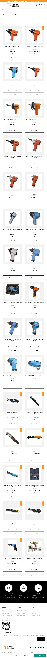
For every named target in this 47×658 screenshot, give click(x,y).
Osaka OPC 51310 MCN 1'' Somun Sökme (34, 119)
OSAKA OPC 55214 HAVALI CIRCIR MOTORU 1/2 (34, 450)
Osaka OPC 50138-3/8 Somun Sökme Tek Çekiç (12, 340)
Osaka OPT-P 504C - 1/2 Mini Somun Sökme (12, 229)
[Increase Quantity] (17, 54)
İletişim (4, 612)
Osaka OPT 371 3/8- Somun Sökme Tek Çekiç (12, 376)
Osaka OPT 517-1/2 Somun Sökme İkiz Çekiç (35, 266)
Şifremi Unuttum (36, 617)
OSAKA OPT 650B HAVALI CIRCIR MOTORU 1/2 (12, 487)
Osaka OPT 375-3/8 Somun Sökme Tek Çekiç (34, 376)
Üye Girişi (34, 614)
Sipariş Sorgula (5, 619)
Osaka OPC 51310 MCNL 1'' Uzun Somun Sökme (12, 120)
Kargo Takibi (5, 621)
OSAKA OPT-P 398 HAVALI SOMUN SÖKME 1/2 (34, 414)
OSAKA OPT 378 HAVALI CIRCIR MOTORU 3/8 (12, 524)
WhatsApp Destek (40, 656)
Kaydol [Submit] (40, 640)
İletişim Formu (5, 614)
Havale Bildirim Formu (7, 617)
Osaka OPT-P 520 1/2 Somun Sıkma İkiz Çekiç (34, 229)
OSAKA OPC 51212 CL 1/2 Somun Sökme (34, 83)
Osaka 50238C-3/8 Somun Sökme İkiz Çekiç (34, 303)
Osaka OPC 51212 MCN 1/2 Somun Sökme (12, 193)
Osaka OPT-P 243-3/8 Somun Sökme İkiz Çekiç (34, 340)
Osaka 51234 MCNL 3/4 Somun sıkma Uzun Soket (12, 157)
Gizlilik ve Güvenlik (21, 614)
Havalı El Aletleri (10, 9)
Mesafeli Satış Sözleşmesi (23, 612)
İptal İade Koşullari (21, 617)
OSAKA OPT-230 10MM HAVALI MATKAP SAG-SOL (12, 560)
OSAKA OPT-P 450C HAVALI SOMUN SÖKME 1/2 (12, 450)
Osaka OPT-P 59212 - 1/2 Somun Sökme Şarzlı (34, 560)
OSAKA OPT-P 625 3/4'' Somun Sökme (12, 83)
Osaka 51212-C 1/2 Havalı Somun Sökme (34, 46)
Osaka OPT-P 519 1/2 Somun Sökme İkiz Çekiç (12, 266)
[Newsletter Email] (23, 640)
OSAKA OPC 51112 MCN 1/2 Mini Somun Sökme (34, 194)
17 (31, 577)
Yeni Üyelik (34, 612)
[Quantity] (12, 54)
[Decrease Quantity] (8, 54)
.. (28, 577)
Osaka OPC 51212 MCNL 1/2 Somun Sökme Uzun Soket (34, 157)
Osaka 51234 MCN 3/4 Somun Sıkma (12, 46)
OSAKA (12, 49)
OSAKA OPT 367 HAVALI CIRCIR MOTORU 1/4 (34, 523)
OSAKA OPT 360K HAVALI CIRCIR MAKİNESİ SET (34, 487)
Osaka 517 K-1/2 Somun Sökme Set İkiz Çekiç (12, 303)
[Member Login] (41, 5)
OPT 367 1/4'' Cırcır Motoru (12, 413)
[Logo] (13, 5)
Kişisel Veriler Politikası (22, 619)
